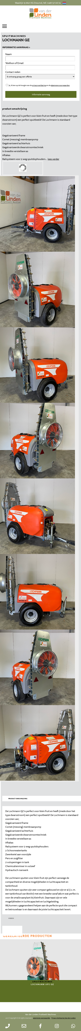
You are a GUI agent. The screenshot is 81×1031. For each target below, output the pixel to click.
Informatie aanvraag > (16, 47)
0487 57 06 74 (54, 3)
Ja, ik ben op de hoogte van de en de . (38, 85)
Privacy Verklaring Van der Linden (63, 1018)
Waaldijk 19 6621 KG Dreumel (28, 3)
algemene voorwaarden (60, 85)
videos (11, 918)
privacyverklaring (39, 85)
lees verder (53, 159)
